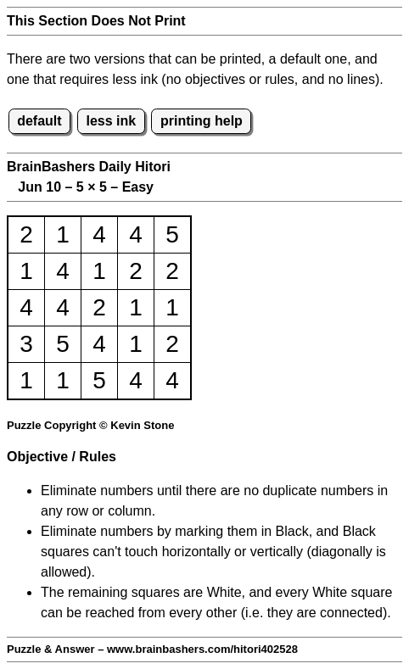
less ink (111, 121)
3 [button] (26, 344)
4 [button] (99, 234)
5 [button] (172, 234)
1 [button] (63, 234)
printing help (201, 121)
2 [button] (26, 234)
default (39, 121)
